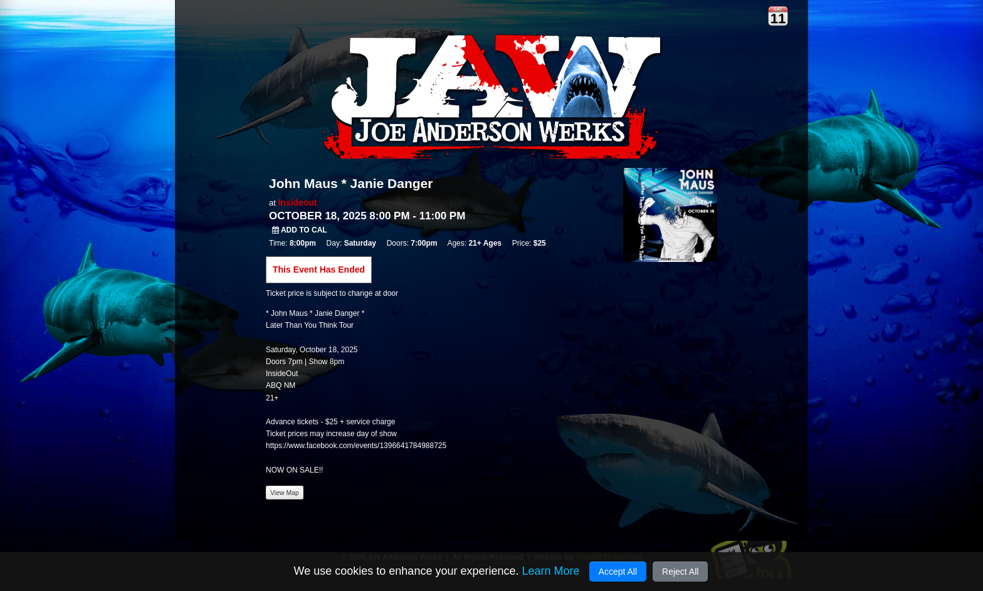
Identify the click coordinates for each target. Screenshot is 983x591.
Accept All (618, 572)
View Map (284, 492)
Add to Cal (299, 230)
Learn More (550, 571)
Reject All (680, 572)
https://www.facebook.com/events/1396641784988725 (356, 445)
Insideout (297, 202)
